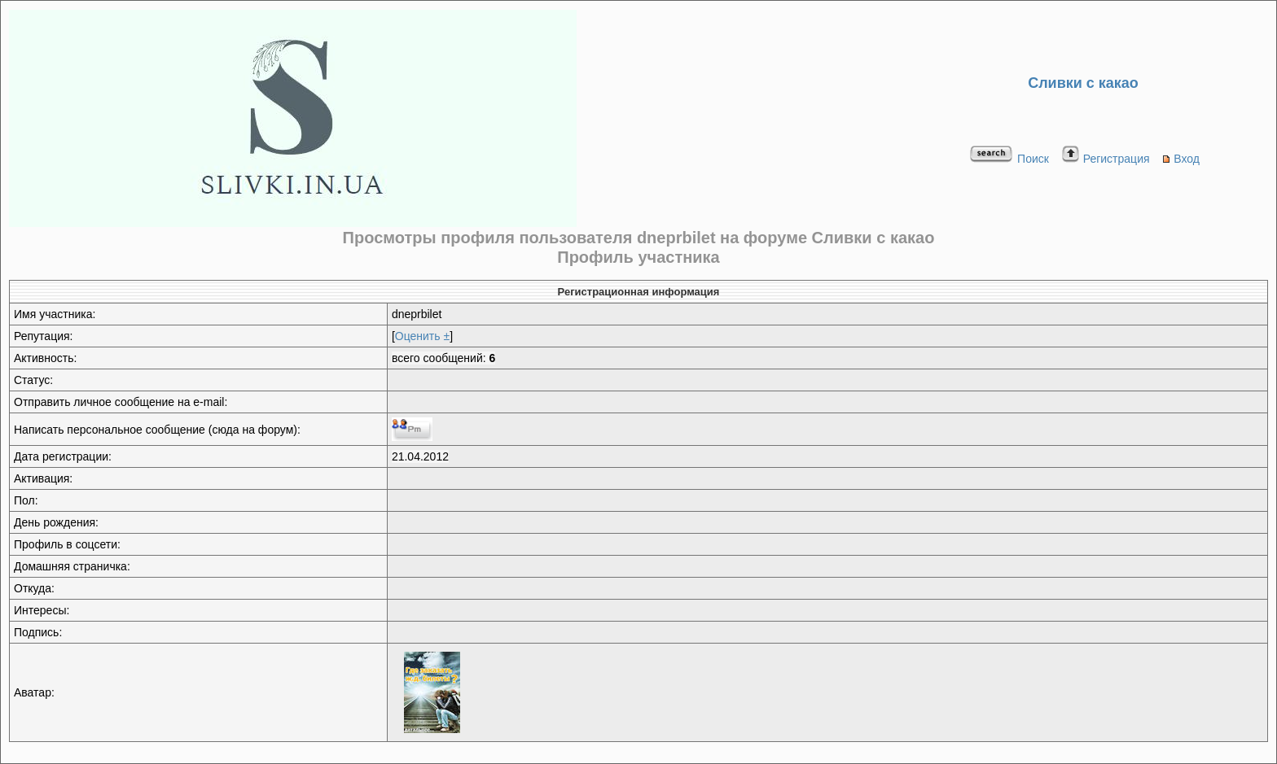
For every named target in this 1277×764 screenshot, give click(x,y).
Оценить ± (422, 336)
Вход (1180, 158)
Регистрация (1105, 158)
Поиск (1009, 158)
